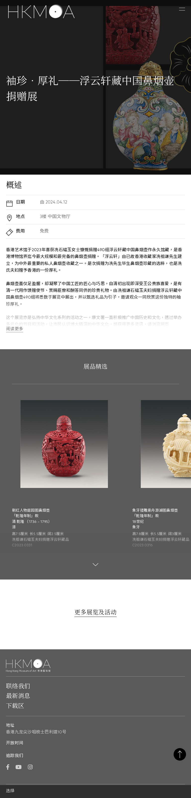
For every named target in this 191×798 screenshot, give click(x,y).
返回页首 (180, 754)
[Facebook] (7, 767)
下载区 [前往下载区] (15, 706)
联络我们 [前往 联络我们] (18, 686)
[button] (182, 9)
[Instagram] (30, 767)
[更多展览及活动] (95, 612)
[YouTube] (18, 767)
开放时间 (14, 743)
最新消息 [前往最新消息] (18, 696)
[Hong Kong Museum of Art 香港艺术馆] (41, 11)
